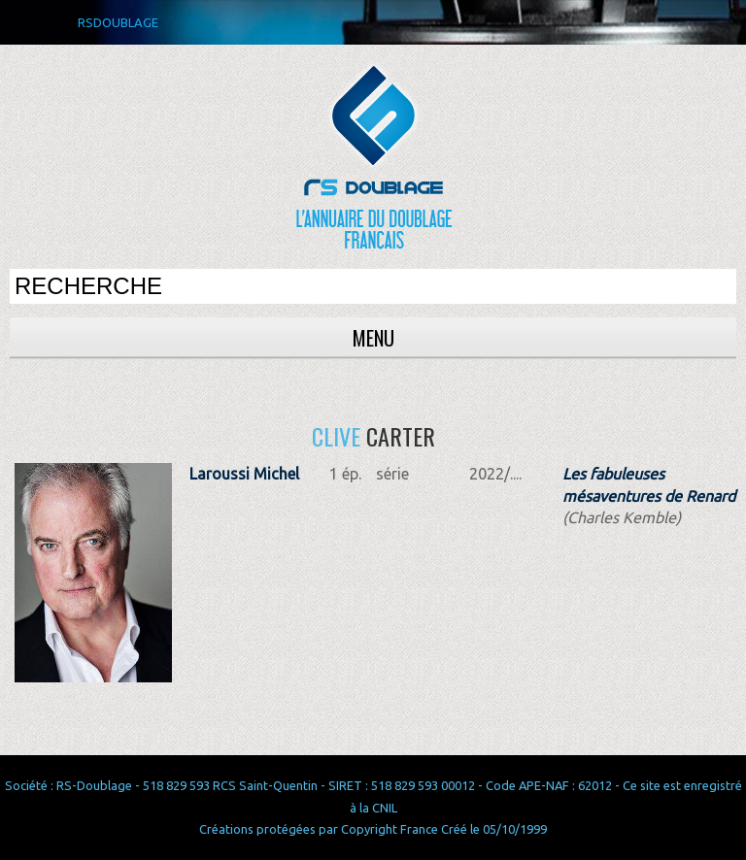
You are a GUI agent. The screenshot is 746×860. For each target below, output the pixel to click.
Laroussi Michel (244, 473)
